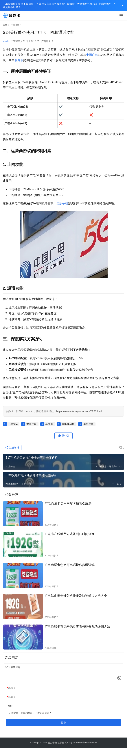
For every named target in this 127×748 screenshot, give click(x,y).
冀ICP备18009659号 (74, 742)
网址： (11, 705)
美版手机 (62, 203)
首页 (5, 25)
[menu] (121, 15)
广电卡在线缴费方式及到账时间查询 (70, 534)
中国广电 (92, 54)
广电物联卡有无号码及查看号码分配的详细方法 (77, 626)
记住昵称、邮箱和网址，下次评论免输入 (29, 713)
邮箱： (11, 696)
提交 (63, 722)
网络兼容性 (68, 424)
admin (6, 41)
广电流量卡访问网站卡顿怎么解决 (68, 503)
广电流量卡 (47, 41)
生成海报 (12, 447)
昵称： (11, 687)
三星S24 (13, 424)
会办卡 (18, 60)
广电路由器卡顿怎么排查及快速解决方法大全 (76, 596)
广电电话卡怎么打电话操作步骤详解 (70, 565)
